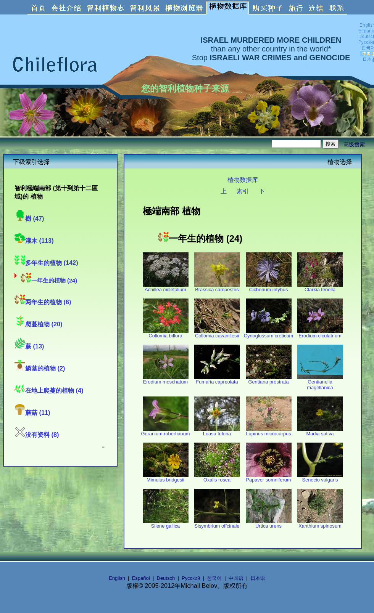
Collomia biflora (166, 333)
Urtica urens (269, 523)
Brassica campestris (217, 287)
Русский (191, 578)
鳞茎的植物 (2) (40, 368)
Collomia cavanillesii (217, 333)
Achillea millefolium (166, 287)
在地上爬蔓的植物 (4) (49, 390)
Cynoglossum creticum (268, 333)
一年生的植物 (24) (49, 281)
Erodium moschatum (166, 379)
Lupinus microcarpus (269, 431)
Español (141, 578)
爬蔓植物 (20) (39, 324)
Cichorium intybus (269, 287)
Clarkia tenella (320, 287)
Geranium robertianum (165, 431)
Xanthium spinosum (320, 523)
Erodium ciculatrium (320, 333)
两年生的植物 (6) (43, 301)
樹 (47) (29, 218)
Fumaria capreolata (217, 379)
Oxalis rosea (217, 477)
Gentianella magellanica (320, 382)
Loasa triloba (217, 431)
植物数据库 (242, 179)
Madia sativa (320, 431)
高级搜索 (354, 144)
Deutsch (166, 578)
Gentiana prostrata (269, 379)
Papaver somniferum (269, 477)
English (117, 578)
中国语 (236, 578)
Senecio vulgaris (320, 477)
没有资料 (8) (37, 434)
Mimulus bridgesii (166, 477)
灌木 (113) (34, 240)
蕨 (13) (29, 346)
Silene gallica (166, 523)
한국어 (214, 578)
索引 (243, 191)
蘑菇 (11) (32, 412)
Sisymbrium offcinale (217, 523)
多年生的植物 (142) (46, 262)
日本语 (257, 578)
